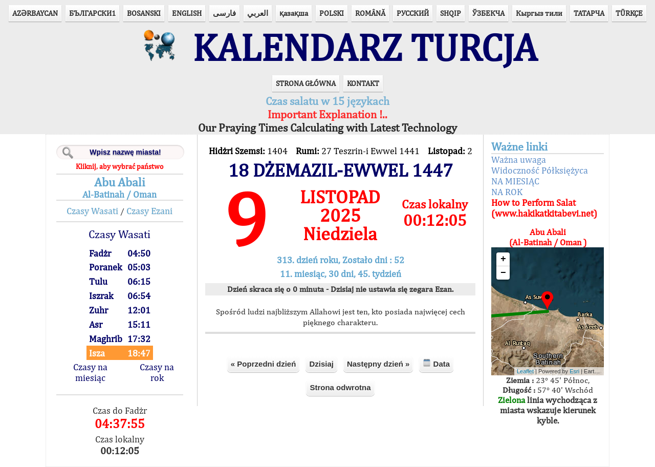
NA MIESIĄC (515, 181)
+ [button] (503, 259)
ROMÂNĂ (370, 13)
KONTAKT (363, 83)
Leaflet (525, 371)
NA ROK (506, 191)
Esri (574, 371)
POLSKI (331, 13)
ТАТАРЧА (589, 13)
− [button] (503, 273)
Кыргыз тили (539, 13)
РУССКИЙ (413, 13)
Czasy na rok (157, 372)
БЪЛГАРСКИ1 (92, 13)
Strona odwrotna (340, 387)
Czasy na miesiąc (90, 372)
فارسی (224, 13)
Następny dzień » (378, 363)
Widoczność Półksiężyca (539, 170)
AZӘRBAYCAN (35, 13)
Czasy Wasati (92, 210)
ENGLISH (187, 13)
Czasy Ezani (149, 210)
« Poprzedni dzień (263, 363)
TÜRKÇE (629, 13)
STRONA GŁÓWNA (306, 83)
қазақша (293, 13)
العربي (257, 13)
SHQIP (450, 13)
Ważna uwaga (518, 159)
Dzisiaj (321, 363)
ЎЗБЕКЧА (488, 13)
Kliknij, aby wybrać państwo (119, 166)
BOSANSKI (144, 13)
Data (436, 363)
